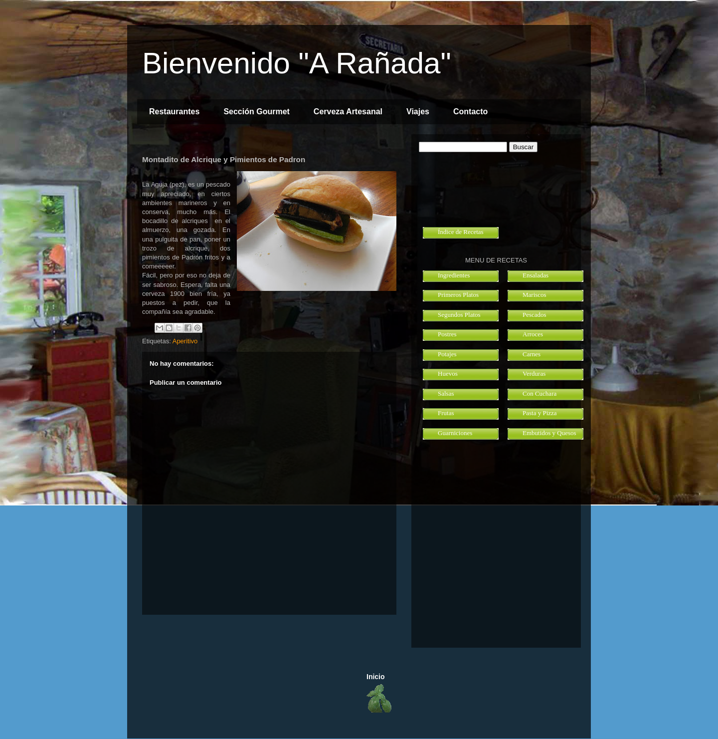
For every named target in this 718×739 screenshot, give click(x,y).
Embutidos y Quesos (549, 433)
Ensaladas (535, 275)
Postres (447, 334)
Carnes (531, 354)
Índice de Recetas (461, 232)
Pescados (534, 314)
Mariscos (534, 294)
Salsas (446, 393)
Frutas (446, 413)
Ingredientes (454, 275)
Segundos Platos (459, 314)
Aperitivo (185, 341)
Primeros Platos (458, 294)
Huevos (448, 373)
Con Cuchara (539, 393)
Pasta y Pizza (540, 413)
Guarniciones (455, 433)
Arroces (533, 334)
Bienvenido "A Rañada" (296, 63)
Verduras (534, 373)
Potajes (447, 354)
